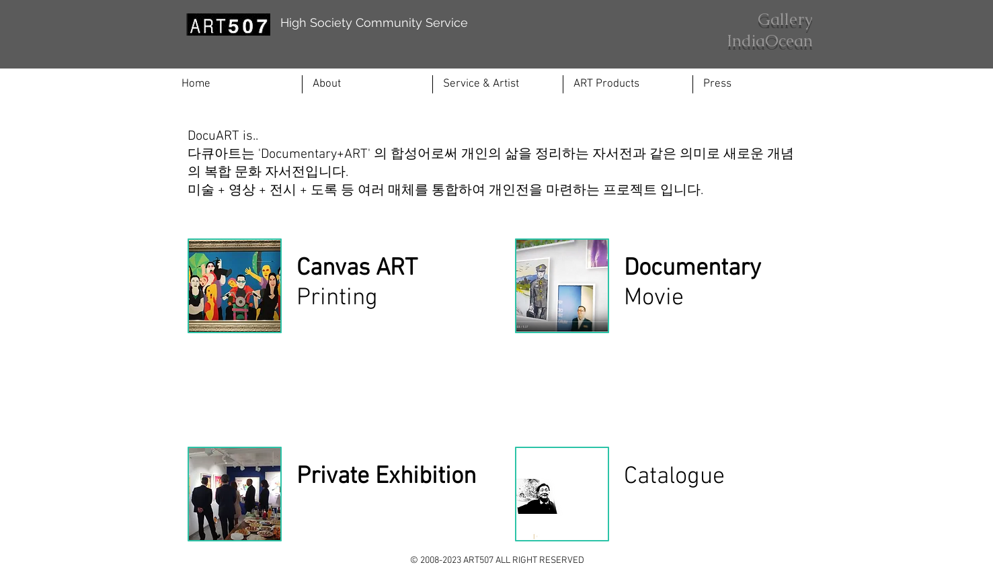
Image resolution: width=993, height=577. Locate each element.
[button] (498, 84)
